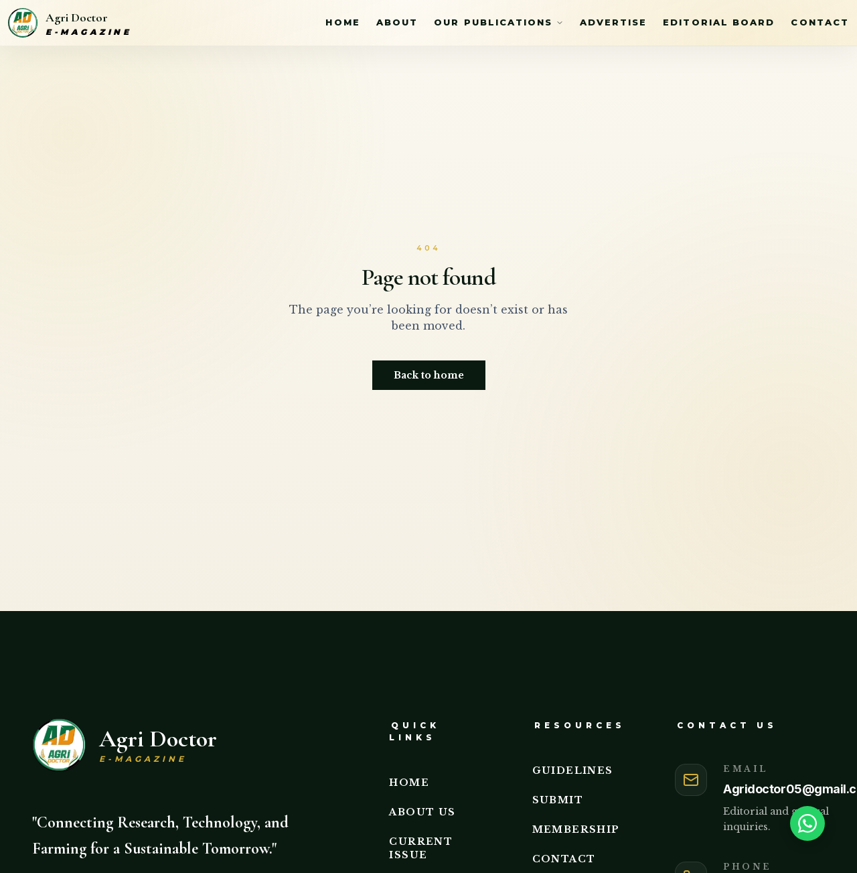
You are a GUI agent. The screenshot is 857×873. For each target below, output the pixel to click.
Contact (820, 22)
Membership (576, 829)
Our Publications (498, 22)
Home (342, 22)
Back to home (429, 375)
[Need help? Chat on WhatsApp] (811, 823)
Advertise (613, 22)
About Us (422, 812)
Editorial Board (719, 22)
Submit (557, 800)
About (397, 22)
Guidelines (572, 770)
